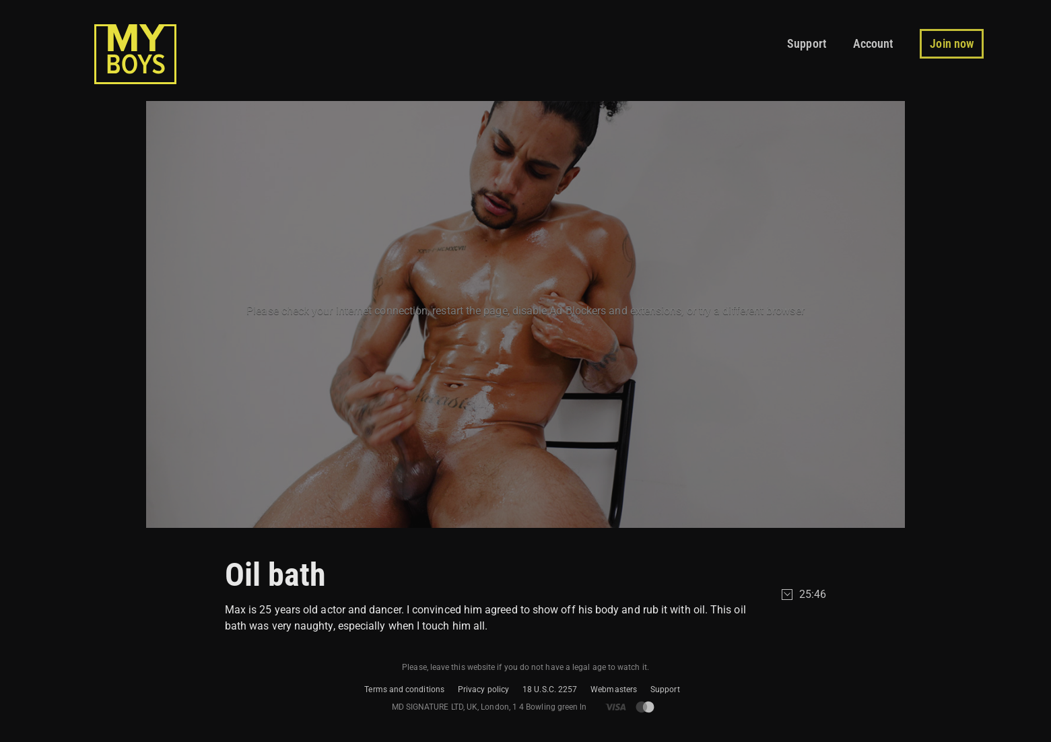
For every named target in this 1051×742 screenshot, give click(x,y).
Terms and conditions (404, 689)
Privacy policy (483, 689)
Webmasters (613, 689)
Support (665, 689)
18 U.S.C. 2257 (549, 689)
